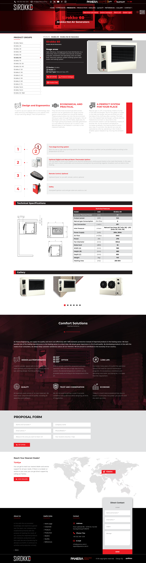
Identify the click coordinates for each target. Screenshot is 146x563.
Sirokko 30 (17, 49)
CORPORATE (60, 8)
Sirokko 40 (17, 52)
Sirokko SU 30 (19, 63)
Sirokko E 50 (18, 78)
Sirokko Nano (18, 43)
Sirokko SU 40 (19, 66)
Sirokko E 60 (18, 81)
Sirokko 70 (17, 60)
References (48, 542)
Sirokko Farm (18, 87)
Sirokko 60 (17, 57)
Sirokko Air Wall (19, 93)
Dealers (47, 536)
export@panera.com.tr (80, 546)
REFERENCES (110, 8)
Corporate (48, 527)
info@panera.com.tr (40, 2)
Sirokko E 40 (18, 75)
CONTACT (128, 8)
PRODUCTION (82, 8)
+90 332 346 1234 (23, 2)
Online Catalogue (106, 13)
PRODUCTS (71, 8)
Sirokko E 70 (18, 84)
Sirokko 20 (17, 46)
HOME (52, 8)
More (17, 550)
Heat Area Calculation (90, 13)
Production (48, 533)
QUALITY (100, 8)
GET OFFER (52, 77)
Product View (52, 83)
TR (128, 2)
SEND (117, 552)
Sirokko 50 (17, 55)
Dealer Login (127, 13)
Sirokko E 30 (18, 72)
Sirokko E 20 (18, 69)
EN (131, 2)
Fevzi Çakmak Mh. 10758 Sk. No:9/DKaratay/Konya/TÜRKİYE (85, 528)
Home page (48, 524)
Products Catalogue (66, 77)
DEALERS (92, 8)
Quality (47, 539)
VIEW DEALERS (21, 479)
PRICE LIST (117, 13)
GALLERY (119, 8)
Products (46, 37)
